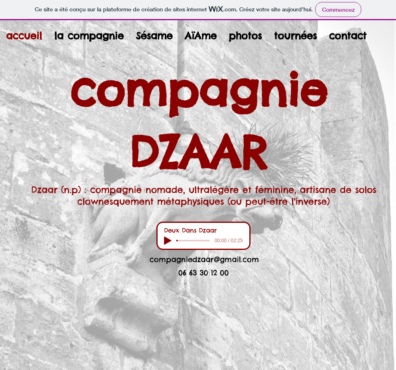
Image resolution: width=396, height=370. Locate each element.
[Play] (167, 241)
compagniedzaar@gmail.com (204, 259)
